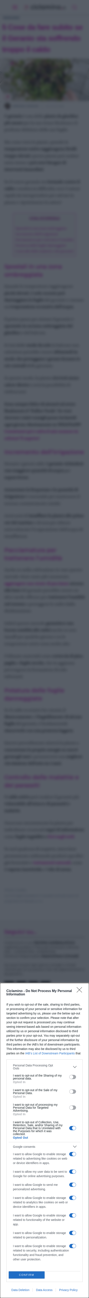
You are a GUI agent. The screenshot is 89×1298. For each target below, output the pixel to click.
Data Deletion (20, 1290)
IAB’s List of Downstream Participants (50, 1053)
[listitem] (44, 1067)
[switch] (72, 1077)
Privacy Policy (68, 1290)
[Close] (81, 991)
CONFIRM (27, 1275)
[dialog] (44, 1140)
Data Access (44, 1290)
